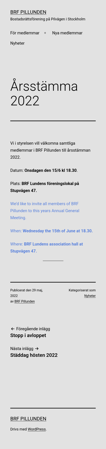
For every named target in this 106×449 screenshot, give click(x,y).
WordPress (37, 429)
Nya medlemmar (67, 32)
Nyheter (17, 43)
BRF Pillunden (28, 12)
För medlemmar (25, 32)
